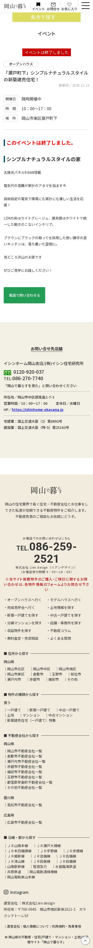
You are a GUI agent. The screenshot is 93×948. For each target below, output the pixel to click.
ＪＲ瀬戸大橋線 (48, 845)
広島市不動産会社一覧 (24, 822)
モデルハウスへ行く (65, 599)
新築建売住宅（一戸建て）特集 (31, 720)
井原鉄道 (14, 871)
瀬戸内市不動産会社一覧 (26, 761)
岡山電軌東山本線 (21, 876)
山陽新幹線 (16, 866)
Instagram (16, 892)
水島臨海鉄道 (65, 866)
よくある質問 (60, 638)
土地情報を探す (62, 607)
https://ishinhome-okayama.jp (37, 409)
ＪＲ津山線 (16, 861)
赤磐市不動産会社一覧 (24, 766)
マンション (31, 715)
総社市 (76, 674)
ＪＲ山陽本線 (17, 845)
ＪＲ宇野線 (48, 850)
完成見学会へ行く (21, 607)
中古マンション (60, 715)
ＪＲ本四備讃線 (19, 850)
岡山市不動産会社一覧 (24, 750)
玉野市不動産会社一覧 (24, 776)
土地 (10, 715)
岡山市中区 (41, 668)
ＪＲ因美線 (41, 861)
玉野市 (57, 674)
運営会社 (13, 926)
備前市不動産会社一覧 (24, 771)
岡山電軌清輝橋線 (43, 871)
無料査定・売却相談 (22, 638)
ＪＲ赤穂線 (74, 850)
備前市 (53, 679)
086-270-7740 (27, 378)
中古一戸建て (69, 709)
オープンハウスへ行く (24, 599)
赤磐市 (35, 679)
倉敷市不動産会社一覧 (24, 756)
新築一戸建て (40, 709)
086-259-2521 (53, 553)
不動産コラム (60, 630)
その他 (72, 679)
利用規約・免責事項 (66, 926)
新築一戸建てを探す (22, 615)
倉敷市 (38, 674)
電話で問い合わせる (24, 295)
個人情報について (36, 926)
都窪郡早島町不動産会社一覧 (29, 782)
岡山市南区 (67, 668)
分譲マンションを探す (24, 622)
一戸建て (14, 709)
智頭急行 (40, 866)
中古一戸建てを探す (65, 615)
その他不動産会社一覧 (24, 787)
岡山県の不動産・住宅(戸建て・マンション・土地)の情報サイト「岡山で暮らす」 (48, 939)
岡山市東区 (16, 674)
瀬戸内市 (14, 679)
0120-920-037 (28, 371)
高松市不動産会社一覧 (24, 804)
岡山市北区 (16, 668)
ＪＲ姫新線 (16, 856)
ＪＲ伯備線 (67, 861)
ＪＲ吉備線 (67, 856)
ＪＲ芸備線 (41, 856)
